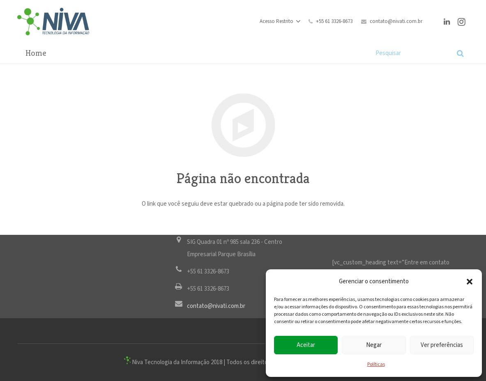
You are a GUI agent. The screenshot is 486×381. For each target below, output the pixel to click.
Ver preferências (442, 345)
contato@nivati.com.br (396, 21)
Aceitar (306, 345)
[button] (469, 282)
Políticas (376, 364)
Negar (374, 345)
